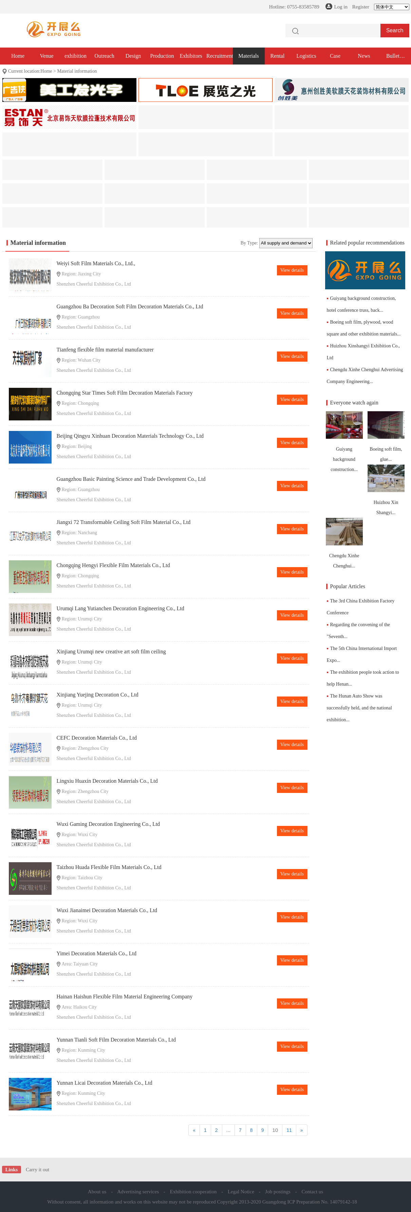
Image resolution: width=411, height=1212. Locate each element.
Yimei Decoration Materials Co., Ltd (97, 953)
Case (335, 56)
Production (162, 56)
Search (395, 30)
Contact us (312, 1191)
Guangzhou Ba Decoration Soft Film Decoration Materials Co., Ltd (130, 306)
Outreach (104, 56)
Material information (77, 71)
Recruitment (219, 56)
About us (97, 1191)
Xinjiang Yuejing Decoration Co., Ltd (97, 695)
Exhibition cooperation (193, 1191)
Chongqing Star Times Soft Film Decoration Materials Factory (125, 393)
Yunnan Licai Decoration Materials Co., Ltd (104, 1083)
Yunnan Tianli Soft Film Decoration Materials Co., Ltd (116, 1040)
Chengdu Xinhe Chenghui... (344, 543)
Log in (341, 7)
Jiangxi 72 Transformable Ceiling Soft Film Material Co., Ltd (124, 522)
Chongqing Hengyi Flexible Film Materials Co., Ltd (113, 565)
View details (292, 270)
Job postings (278, 1191)
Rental (277, 56)
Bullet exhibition (393, 59)
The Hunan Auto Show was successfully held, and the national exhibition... (359, 707)
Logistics (306, 56)
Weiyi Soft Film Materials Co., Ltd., (96, 263)
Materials (248, 56)
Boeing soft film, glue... (386, 436)
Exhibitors (191, 56)
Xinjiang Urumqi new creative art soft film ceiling (111, 651)
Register (360, 7)
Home (17, 56)
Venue (47, 56)
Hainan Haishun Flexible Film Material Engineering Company (125, 996)
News (364, 56)
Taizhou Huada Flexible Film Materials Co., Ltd (109, 867)
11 (289, 1130)
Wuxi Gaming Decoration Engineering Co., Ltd (108, 824)
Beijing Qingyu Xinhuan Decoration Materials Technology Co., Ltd (130, 436)
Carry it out (37, 1169)
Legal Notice (241, 1191)
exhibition (75, 56)
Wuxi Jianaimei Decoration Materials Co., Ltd (107, 910)
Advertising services (138, 1191)
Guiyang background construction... (344, 441)
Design (133, 56)
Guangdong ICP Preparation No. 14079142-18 (309, 1202)
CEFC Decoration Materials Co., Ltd (97, 738)
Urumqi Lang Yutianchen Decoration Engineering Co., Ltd (120, 608)
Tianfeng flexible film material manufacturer (105, 349)
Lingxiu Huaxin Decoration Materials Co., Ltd (107, 781)
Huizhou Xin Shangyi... (386, 490)
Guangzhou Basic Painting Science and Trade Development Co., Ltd (131, 479)
